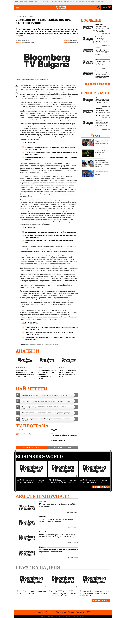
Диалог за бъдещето (100, 36)
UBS (43, 344)
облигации (33, 344)
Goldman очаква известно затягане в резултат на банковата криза (50, 232)
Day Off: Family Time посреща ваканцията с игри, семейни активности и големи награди (102, 114)
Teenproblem (60, 1)
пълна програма (62, 447)
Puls (56, 1)
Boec (96, 1)
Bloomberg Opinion (22, 367)
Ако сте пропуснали (43, 496)
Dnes (25, 1)
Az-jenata (51, 1)
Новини (61, 367)
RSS (88, 612)
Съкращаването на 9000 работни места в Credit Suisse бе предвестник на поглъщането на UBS (51, 328)
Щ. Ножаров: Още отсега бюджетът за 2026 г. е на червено (58, 505)
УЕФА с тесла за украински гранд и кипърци (94, 153)
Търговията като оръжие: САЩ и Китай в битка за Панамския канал (57, 520)
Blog (86, 1)
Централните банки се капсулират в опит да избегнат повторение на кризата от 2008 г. (51, 153)
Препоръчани (95, 92)
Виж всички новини (98, 84)
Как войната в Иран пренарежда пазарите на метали (31, 592)
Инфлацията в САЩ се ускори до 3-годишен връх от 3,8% (102, 63)
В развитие (42, 501)
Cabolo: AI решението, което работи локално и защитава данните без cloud (102, 101)
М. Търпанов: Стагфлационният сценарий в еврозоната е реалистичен (58, 551)
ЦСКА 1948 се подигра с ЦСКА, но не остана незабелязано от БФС (95, 142)
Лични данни (65, 616)
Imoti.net (72, 1)
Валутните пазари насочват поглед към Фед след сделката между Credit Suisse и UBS (50, 333)
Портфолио (61, 612)
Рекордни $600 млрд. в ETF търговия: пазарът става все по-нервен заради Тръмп (62, 593)
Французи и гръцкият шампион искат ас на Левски (95, 173)
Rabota (76, 1)
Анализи (27, 350)
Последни (91, 20)
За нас (71, 612)
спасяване (55, 344)
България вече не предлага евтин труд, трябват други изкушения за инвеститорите (102, 30)
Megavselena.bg (18, 3)
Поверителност (57, 616)
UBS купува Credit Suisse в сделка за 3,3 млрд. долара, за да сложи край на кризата (50, 338)
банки (27, 344)
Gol (43, 1)
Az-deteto (81, 1)
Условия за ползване (46, 616)
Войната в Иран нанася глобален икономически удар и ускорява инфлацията (94, 593)
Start (89, 1)
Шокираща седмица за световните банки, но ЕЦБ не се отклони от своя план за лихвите (50, 148)
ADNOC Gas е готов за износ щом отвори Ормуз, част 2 (62, 481)
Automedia (66, 1)
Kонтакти (80, 612)
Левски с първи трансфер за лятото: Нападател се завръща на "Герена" (95, 163)
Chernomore (101, 1)
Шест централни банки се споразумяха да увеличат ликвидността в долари (51, 158)
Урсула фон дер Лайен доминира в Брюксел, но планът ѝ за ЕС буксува (102, 52)
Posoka (92, 1)
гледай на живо (31, 447)
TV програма (32, 425)
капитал (39, 344)
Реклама (49, 612)
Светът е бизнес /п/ (23, 434)
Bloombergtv (30, 1)
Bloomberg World (39, 456)
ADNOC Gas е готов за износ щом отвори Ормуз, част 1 (93, 481)
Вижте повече (101, 487)
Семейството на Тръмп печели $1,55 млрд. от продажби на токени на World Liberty (102, 75)
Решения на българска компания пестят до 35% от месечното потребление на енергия (58, 536)
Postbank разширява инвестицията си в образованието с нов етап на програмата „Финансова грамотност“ (101, 126)
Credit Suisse (48, 344)
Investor (21, 1)
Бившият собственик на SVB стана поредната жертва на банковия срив (50, 241)
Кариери (40, 612)
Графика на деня (38, 567)
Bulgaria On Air (38, 1)
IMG (17, 1)
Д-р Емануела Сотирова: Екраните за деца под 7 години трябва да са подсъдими (102, 41)
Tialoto (46, 1)
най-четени (32, 388)
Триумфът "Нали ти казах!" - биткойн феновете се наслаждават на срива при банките (50, 236)
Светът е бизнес (99, 24)
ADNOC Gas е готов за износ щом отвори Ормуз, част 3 (30, 481)
